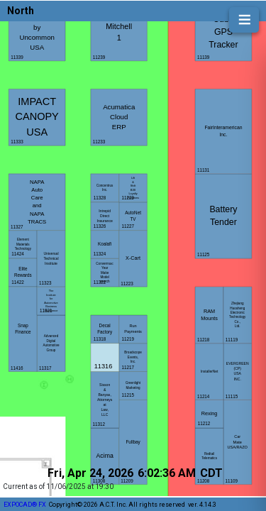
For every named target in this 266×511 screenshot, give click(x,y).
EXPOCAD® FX (25, 504)
